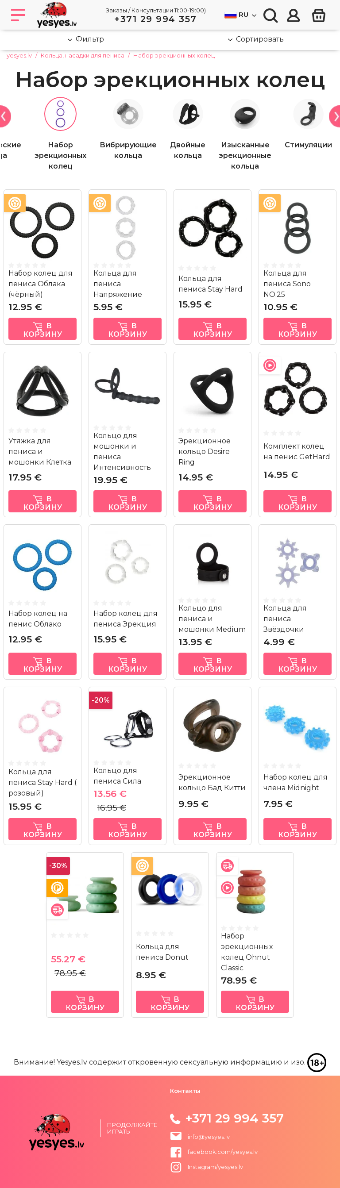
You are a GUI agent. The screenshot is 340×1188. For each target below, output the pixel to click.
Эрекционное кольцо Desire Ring (204, 451)
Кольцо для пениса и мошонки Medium (212, 619)
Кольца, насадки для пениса (82, 55)
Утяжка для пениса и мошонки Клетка (39, 451)
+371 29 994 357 (155, 19)
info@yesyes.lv (209, 1136)
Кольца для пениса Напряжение (117, 284)
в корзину (42, 330)
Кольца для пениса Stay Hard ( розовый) (42, 782)
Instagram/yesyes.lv (206, 1166)
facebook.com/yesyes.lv (214, 1151)
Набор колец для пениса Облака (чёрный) (40, 284)
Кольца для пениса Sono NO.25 (287, 284)
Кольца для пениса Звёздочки (285, 619)
